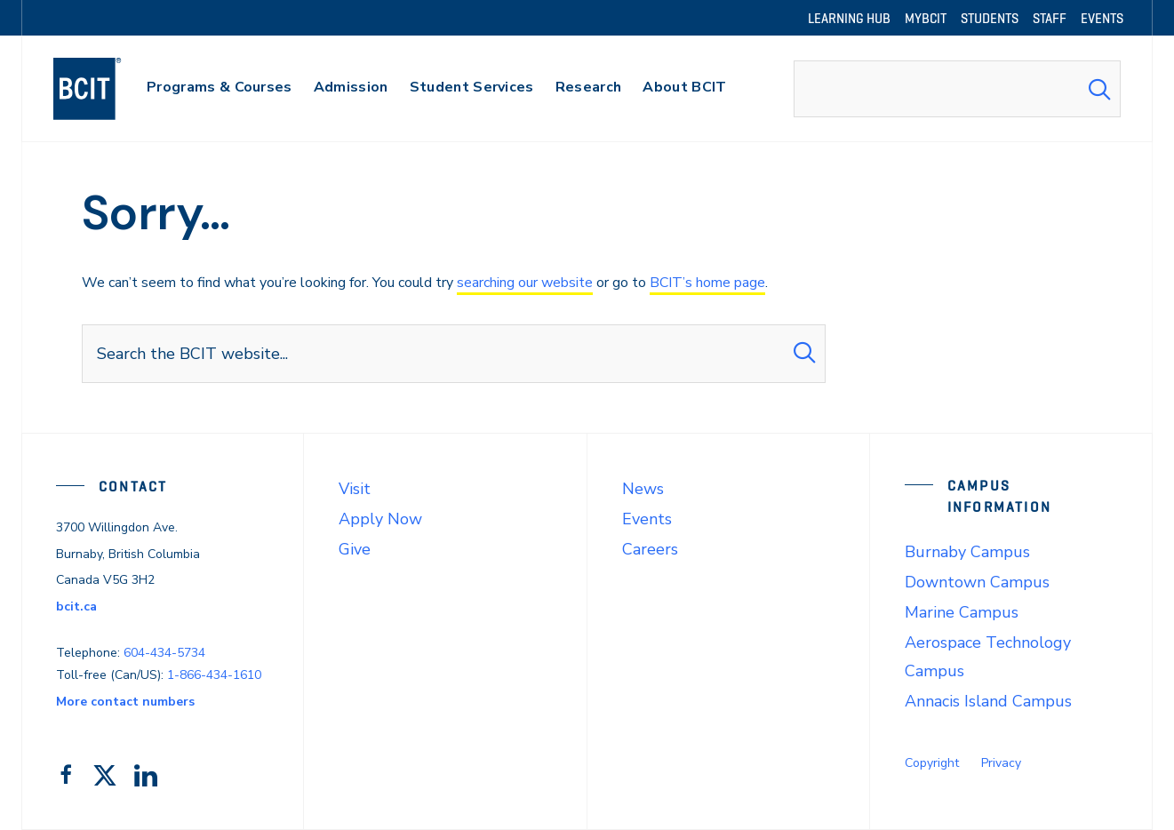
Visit (355, 488)
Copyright (932, 762)
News (643, 488)
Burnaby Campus (967, 552)
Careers (650, 549)
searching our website (525, 282)
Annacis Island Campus (988, 701)
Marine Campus (961, 612)
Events (647, 519)
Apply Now (380, 519)
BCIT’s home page (707, 282)
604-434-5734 (164, 652)
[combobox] (957, 88)
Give (355, 549)
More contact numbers (125, 701)
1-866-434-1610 (214, 674)
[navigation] (104, 89)
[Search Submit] (1099, 88)
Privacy (1001, 762)
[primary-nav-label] (219, 89)
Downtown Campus (977, 582)
